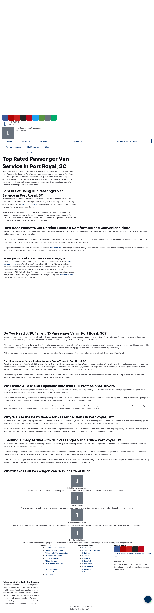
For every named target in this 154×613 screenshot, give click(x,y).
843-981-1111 (13, 122)
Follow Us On (120, 545)
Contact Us (27, 152)
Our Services (45, 545)
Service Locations (13, 147)
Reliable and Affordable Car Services (21, 582)
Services (43, 141)
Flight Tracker (33, 147)
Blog (47, 147)
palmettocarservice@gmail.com (27, 128)
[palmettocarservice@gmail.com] (8, 133)
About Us (26, 141)
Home (9, 141)
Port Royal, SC (55, 247)
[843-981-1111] (5, 124)
